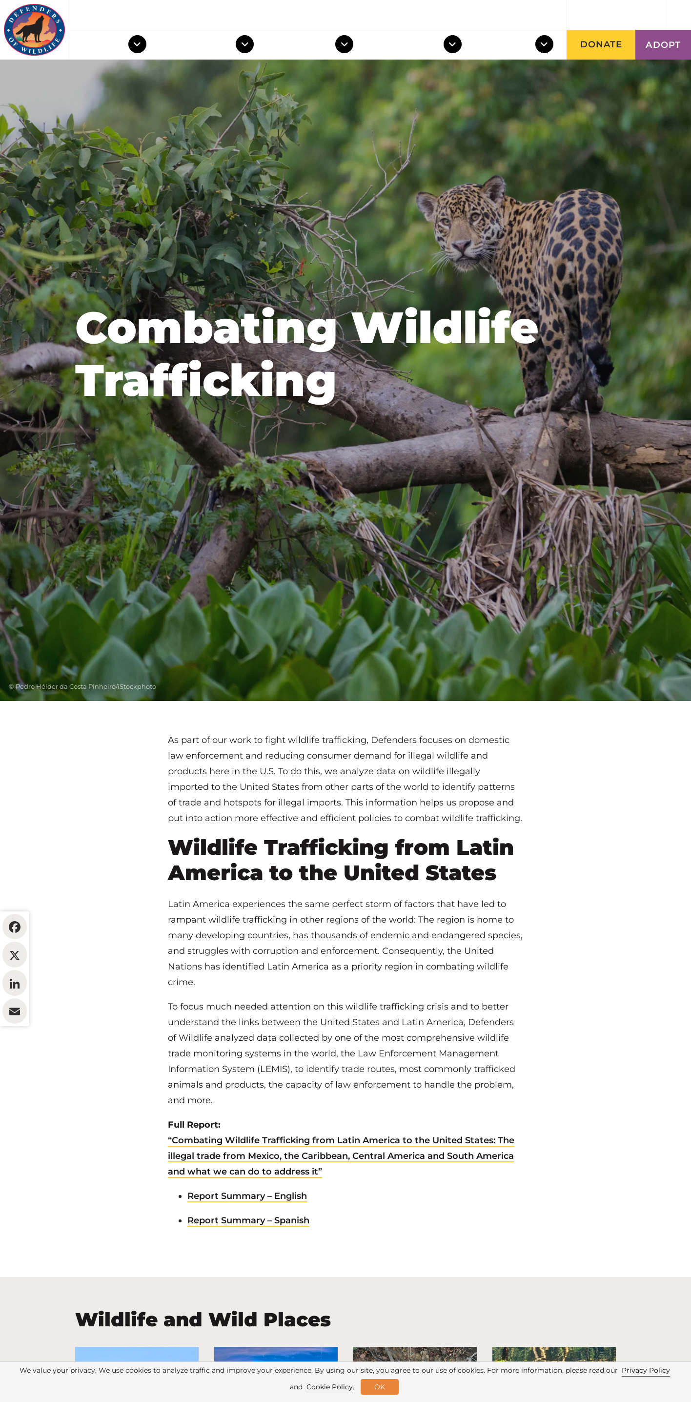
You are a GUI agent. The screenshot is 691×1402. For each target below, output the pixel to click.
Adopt (663, 45)
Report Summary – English (247, 1255)
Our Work (305, 45)
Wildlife (103, 45)
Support (509, 45)
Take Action (409, 45)
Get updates (616, 15)
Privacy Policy (646, 1370)
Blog (547, 15)
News (509, 15)
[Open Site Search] (678, 15)
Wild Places (202, 45)
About (468, 15)
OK (379, 1386)
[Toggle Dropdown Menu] (139, 45)
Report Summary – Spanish (248, 1280)
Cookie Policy (329, 1386)
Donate (601, 44)
